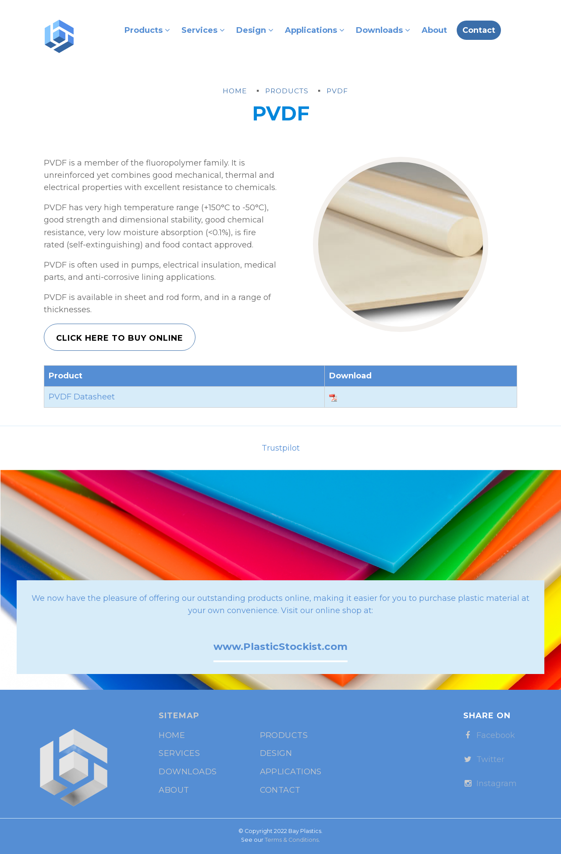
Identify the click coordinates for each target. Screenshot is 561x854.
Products (147, 30)
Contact (478, 30)
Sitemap (179, 715)
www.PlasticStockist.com (280, 646)
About (434, 30)
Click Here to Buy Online (119, 338)
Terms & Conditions (292, 839)
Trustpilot (281, 448)
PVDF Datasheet (82, 397)
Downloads (383, 30)
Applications (314, 30)
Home (172, 735)
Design (254, 30)
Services (203, 30)
